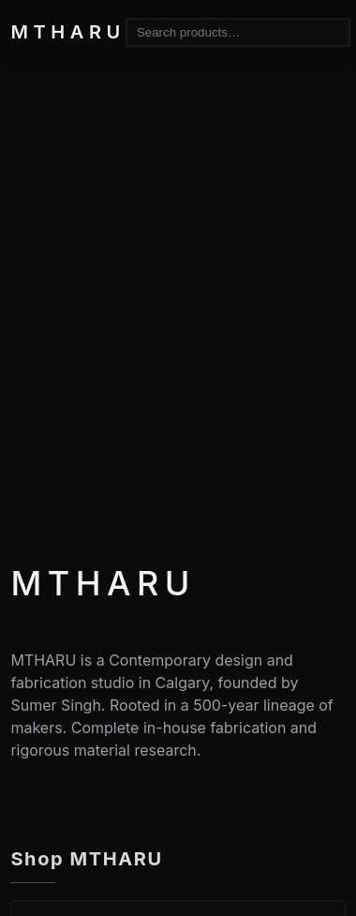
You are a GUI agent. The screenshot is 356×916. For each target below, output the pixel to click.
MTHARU (67, 32)
